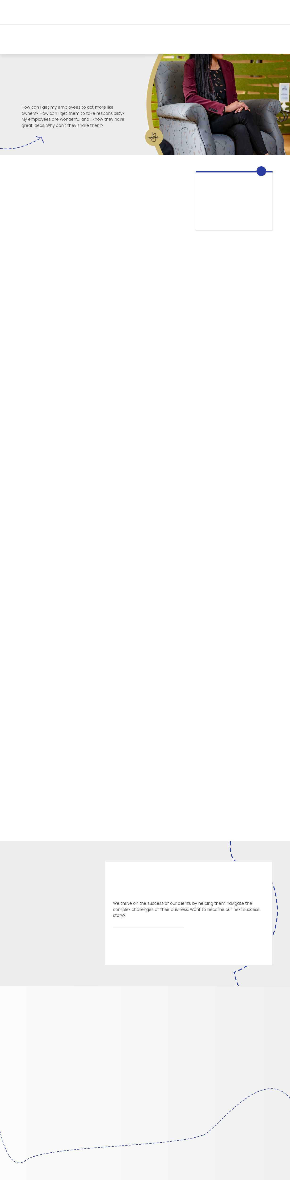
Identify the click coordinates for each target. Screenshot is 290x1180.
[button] (71, 12)
